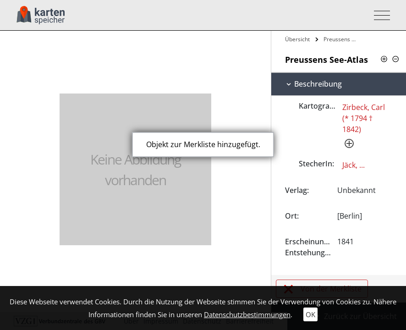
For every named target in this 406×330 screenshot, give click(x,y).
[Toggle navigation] (379, 15)
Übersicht (297, 39)
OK (310, 314)
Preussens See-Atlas (341, 39)
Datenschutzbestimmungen (247, 314)
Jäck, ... (353, 165)
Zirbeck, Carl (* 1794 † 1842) (363, 118)
